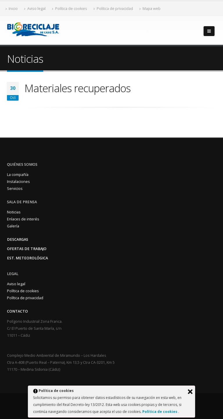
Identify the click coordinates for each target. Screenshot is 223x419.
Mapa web (150, 8)
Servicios (15, 188)
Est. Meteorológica (27, 258)
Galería (13, 226)
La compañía (17, 174)
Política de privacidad (113, 8)
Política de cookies (160, 411)
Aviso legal (35, 8)
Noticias (14, 212)
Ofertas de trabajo (26, 248)
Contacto (17, 311)
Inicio (12, 8)
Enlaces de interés (23, 219)
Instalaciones (18, 181)
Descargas (17, 239)
